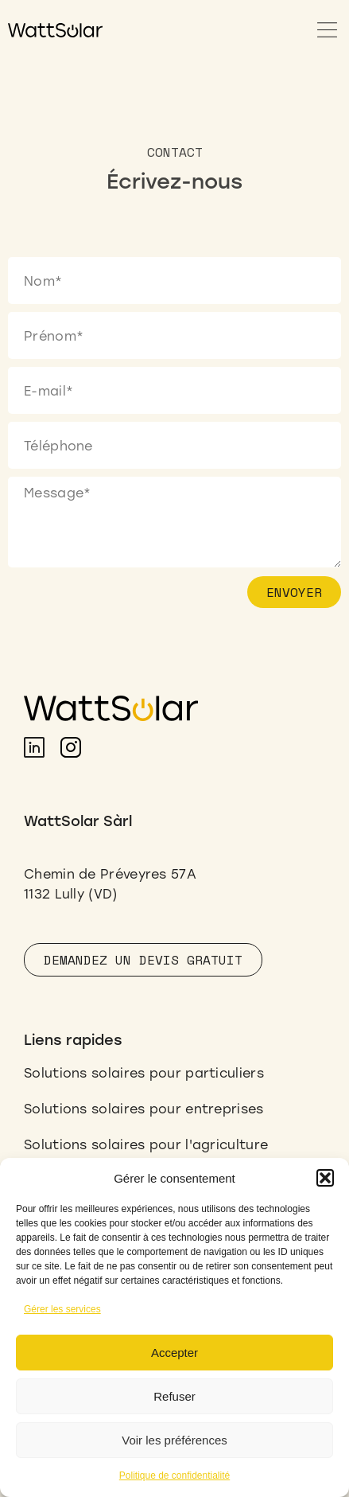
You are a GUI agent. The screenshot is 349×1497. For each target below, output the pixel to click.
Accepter (174, 1352)
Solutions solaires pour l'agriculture (146, 1144)
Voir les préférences (174, 1440)
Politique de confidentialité (174, 1475)
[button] (325, 1178)
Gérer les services (62, 1309)
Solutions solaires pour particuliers (144, 1072)
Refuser (174, 1396)
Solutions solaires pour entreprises (144, 1108)
